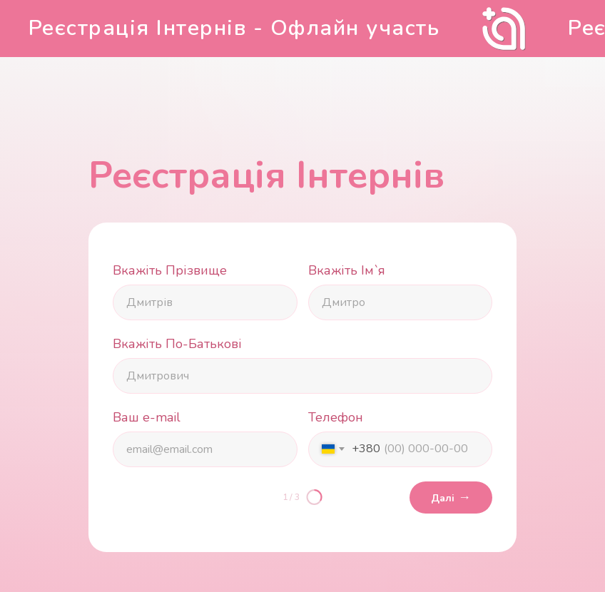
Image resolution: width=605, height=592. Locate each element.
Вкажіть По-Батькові (177, 343)
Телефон (335, 417)
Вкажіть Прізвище (170, 270)
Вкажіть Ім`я (346, 270)
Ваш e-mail (147, 417)
